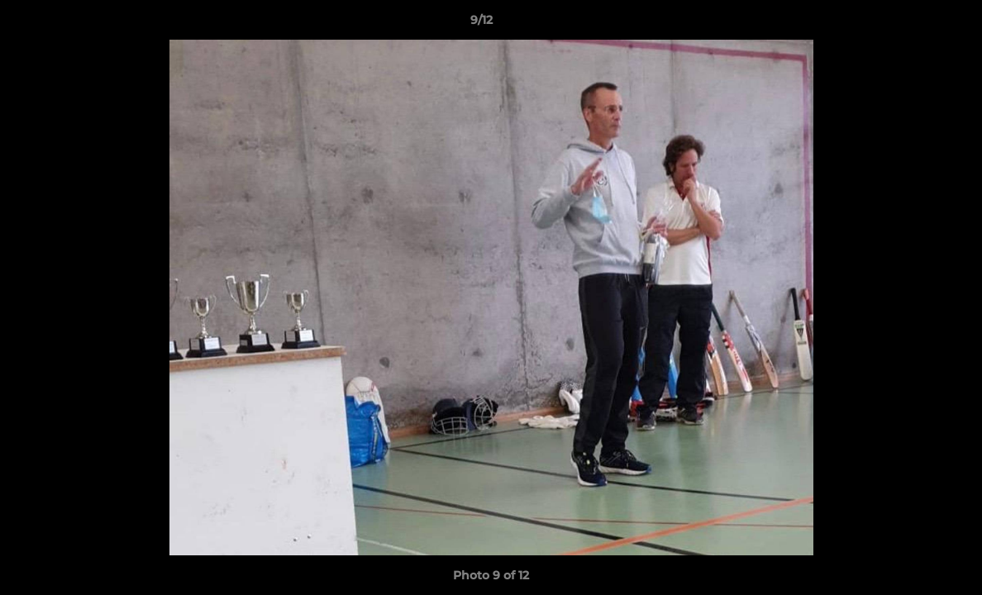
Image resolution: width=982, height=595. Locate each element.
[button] (912, 24)
